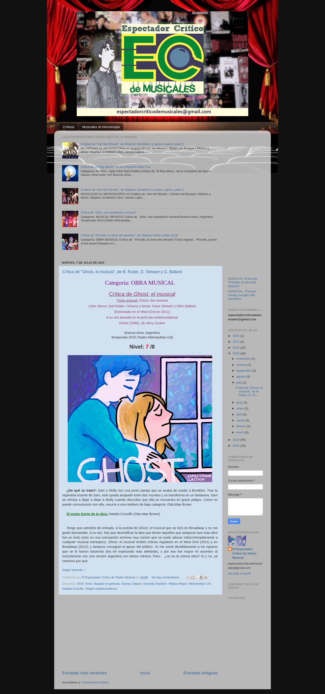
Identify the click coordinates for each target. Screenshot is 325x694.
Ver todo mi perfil (239, 573)
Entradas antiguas (200, 673)
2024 (236, 336)
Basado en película (107, 583)
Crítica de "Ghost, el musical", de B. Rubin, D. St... (249, 391)
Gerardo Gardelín (155, 583)
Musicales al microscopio (101, 127)
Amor (88, 583)
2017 (236, 341)
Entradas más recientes (84, 673)
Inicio (145, 673)
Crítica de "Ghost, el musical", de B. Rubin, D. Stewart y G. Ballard (122, 272)
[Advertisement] (140, 632)
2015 (80, 583)
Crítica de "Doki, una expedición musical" (108, 212)
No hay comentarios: (166, 577)
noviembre (243, 358)
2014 (236, 439)
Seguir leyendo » (73, 570)
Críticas (68, 127)
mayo (240, 408)
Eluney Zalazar (131, 583)
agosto (241, 376)
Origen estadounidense (101, 588)
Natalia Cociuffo (73, 588)
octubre (241, 364)
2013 (236, 445)
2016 (236, 347)
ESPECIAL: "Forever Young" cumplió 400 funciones (242, 295)
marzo (241, 420)
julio (239, 382)
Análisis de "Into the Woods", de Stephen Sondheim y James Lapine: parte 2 (132, 189)
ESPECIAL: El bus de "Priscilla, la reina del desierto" (242, 282)
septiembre (244, 370)
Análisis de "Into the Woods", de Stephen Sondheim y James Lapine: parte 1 (132, 144)
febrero (241, 426)
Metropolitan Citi (200, 583)
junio (240, 402)
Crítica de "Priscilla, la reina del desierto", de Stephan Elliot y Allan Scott (129, 235)
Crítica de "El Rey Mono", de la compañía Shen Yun (116, 167)
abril (239, 414)
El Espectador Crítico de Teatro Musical (244, 553)
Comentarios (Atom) (95, 682)
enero (240, 432)
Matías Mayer (178, 583)
